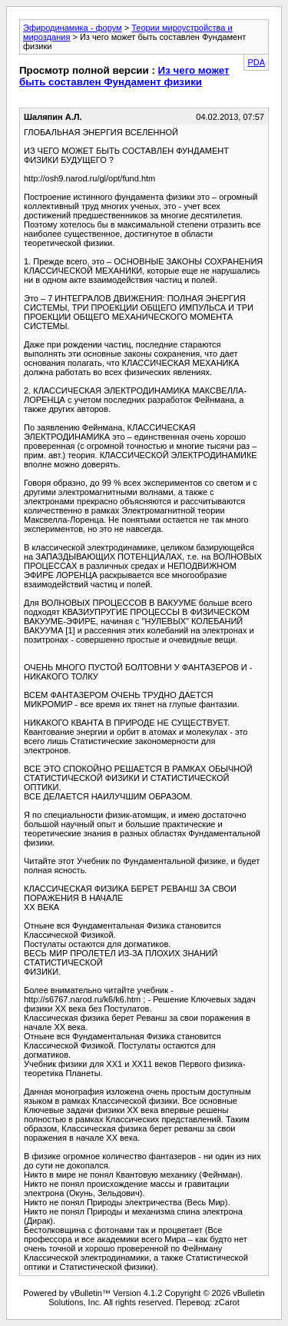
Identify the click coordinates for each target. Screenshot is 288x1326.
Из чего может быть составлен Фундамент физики (124, 76)
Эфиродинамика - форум (72, 27)
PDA (256, 62)
